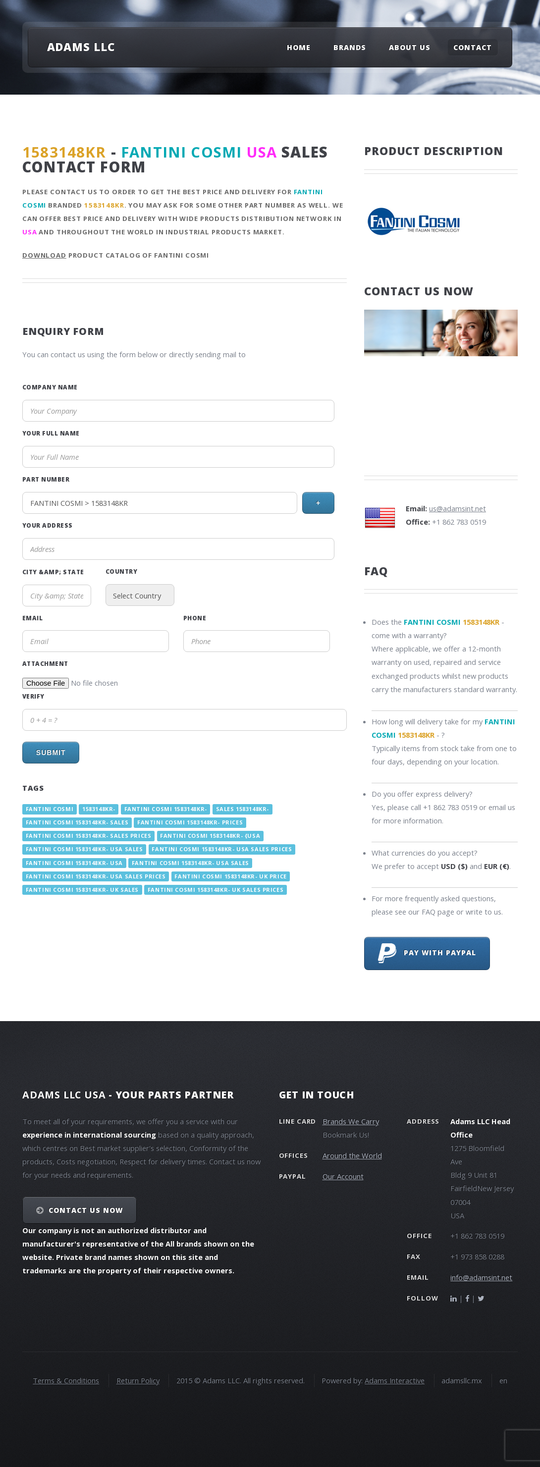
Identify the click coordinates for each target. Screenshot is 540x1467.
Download (44, 255)
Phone (194, 618)
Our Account (343, 1176)
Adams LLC (81, 46)
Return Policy (138, 1380)
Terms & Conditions (66, 1380)
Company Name (50, 387)
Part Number (45, 479)
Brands (349, 47)
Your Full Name (51, 433)
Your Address (47, 525)
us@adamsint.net (457, 508)
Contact (472, 47)
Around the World (352, 1155)
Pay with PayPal (427, 953)
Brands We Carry (351, 1121)
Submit (51, 753)
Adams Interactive (395, 1380)
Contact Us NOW (86, 1210)
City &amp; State (53, 572)
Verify (33, 696)
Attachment (45, 663)
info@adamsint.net (481, 1277)
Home (299, 47)
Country (121, 571)
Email (32, 618)
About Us (410, 47)
